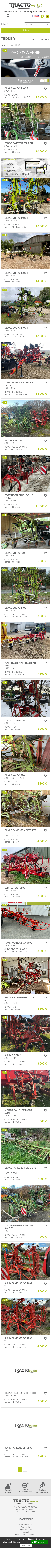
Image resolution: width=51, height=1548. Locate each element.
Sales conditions (25, 1525)
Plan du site (25, 1527)
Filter (5, 24)
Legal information (25, 1530)
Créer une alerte (40, 40)
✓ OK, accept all (39, 1542)
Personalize (26, 1545)
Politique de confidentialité (25, 1535)
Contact (25, 1532)
